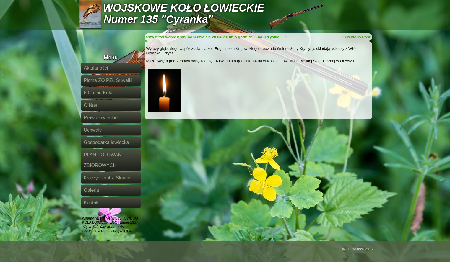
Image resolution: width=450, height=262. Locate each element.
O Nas (90, 105)
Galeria (91, 190)
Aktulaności (96, 68)
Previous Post (358, 37)
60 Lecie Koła (98, 92)
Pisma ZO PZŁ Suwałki (108, 80)
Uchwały (93, 129)
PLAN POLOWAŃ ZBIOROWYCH (102, 160)
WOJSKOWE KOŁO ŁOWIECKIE (183, 8)
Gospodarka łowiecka (106, 142)
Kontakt (92, 202)
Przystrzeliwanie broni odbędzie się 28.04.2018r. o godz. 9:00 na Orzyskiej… (215, 37)
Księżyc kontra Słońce (107, 177)
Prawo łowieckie (101, 117)
